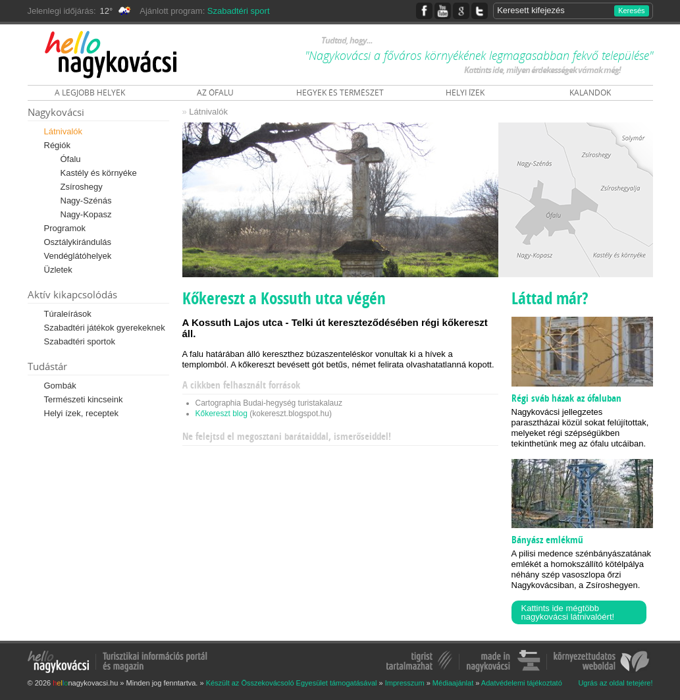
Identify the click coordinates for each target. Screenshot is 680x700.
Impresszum (405, 683)
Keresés (631, 10)
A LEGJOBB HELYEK (90, 92)
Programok (65, 228)
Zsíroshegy (82, 187)
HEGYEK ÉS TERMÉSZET (340, 92)
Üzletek (58, 270)
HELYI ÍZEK (465, 92)
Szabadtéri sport (238, 11)
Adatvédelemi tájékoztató (521, 683)
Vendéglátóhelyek (78, 256)
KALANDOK (590, 92)
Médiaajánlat (452, 683)
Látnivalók (63, 131)
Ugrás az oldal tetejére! (615, 683)
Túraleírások (68, 314)
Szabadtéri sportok (79, 341)
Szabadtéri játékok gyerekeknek (104, 328)
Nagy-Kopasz (86, 214)
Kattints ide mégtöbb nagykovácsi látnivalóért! (568, 612)
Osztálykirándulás (78, 242)
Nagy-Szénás (86, 200)
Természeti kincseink (83, 399)
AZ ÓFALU (215, 92)
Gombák (60, 385)
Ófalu (71, 159)
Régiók (57, 145)
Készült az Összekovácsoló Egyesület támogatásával (291, 683)
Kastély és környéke (99, 173)
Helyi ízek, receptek (81, 413)
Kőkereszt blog (222, 413)
